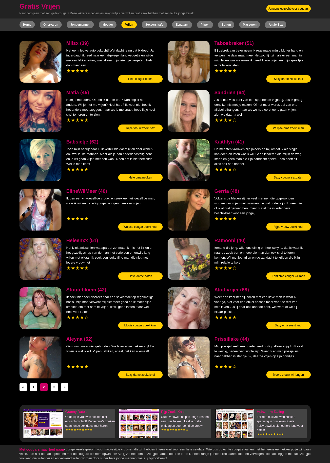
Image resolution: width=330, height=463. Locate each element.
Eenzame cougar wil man (288, 276)
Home (27, 24)
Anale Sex (276, 24)
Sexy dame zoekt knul (288, 79)
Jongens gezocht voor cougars (288, 8)
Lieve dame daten (140, 276)
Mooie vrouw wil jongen (288, 374)
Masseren (249, 24)
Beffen (226, 24)
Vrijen (129, 24)
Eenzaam (182, 24)
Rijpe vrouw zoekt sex (140, 128)
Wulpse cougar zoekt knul (140, 227)
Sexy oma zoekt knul (288, 325)
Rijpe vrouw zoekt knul (288, 227)
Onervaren (50, 24)
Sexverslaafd (154, 24)
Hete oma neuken (140, 177)
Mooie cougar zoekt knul (140, 325)
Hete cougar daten (140, 79)
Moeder (107, 24)
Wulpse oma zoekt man (288, 128)
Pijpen (205, 24)
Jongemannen (80, 24)
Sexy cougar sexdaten (288, 177)
